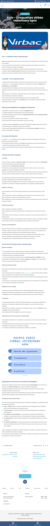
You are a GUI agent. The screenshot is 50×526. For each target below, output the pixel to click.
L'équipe (4, 488)
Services (12, 488)
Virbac (9, 84)
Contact (46, 488)
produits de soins (28, 272)
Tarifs (19, 488)
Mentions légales (25, 515)
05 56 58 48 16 (6, 504)
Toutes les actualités (25, 10)
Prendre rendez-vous (25, 476)
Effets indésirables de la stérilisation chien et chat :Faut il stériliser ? (39, 456)
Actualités (27, 488)
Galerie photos (37, 488)
